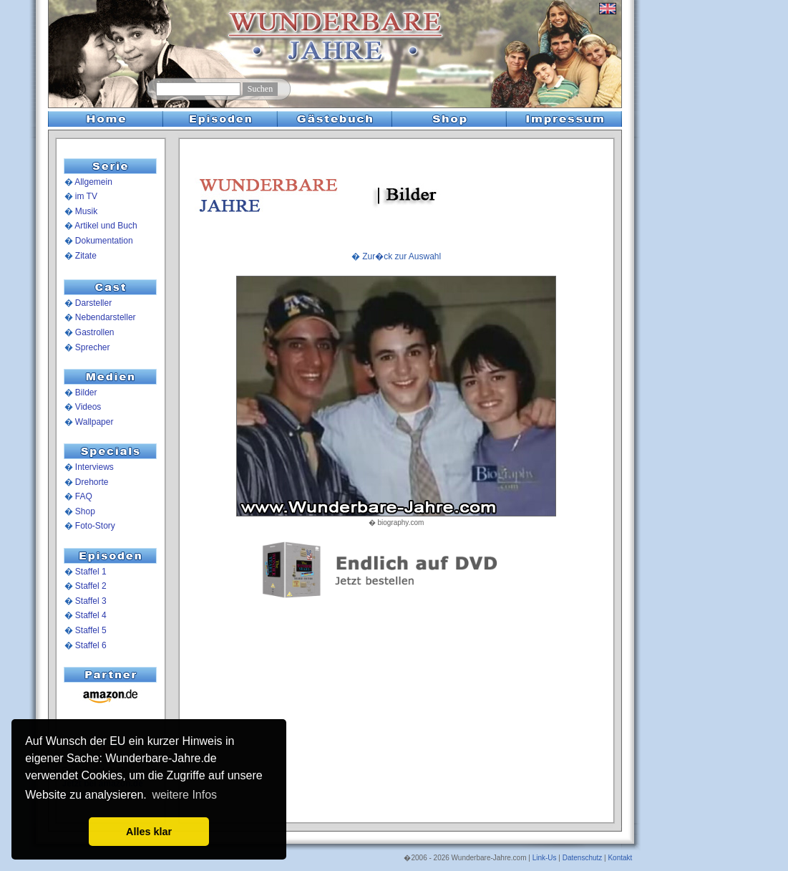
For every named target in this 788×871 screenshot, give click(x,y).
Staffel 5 (91, 630)
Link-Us (544, 858)
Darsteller (93, 303)
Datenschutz (583, 858)
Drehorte (92, 482)
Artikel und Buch (105, 226)
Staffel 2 (91, 586)
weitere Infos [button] (184, 795)
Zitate (86, 256)
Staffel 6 (91, 645)
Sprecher (92, 347)
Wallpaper (94, 422)
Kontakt (620, 858)
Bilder (86, 393)
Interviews (94, 467)
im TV (86, 196)
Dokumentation (104, 241)
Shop (85, 511)
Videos (88, 407)
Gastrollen (95, 332)
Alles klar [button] (149, 831)
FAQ (83, 496)
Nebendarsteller (105, 317)
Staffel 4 (91, 615)
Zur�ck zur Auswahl (401, 256)
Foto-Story (95, 526)
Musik (86, 211)
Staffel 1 (91, 572)
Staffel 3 (91, 601)
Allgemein (93, 182)
